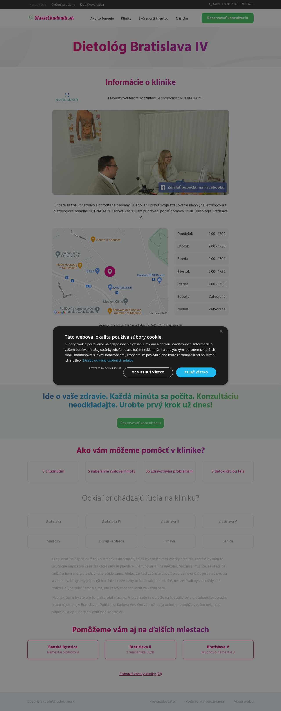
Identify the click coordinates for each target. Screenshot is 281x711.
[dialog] (140, 355)
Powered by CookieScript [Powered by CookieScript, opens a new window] (105, 368)
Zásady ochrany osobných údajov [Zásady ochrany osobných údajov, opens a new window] (107, 360)
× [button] (221, 331)
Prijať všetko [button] (196, 372)
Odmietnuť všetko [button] (148, 372)
